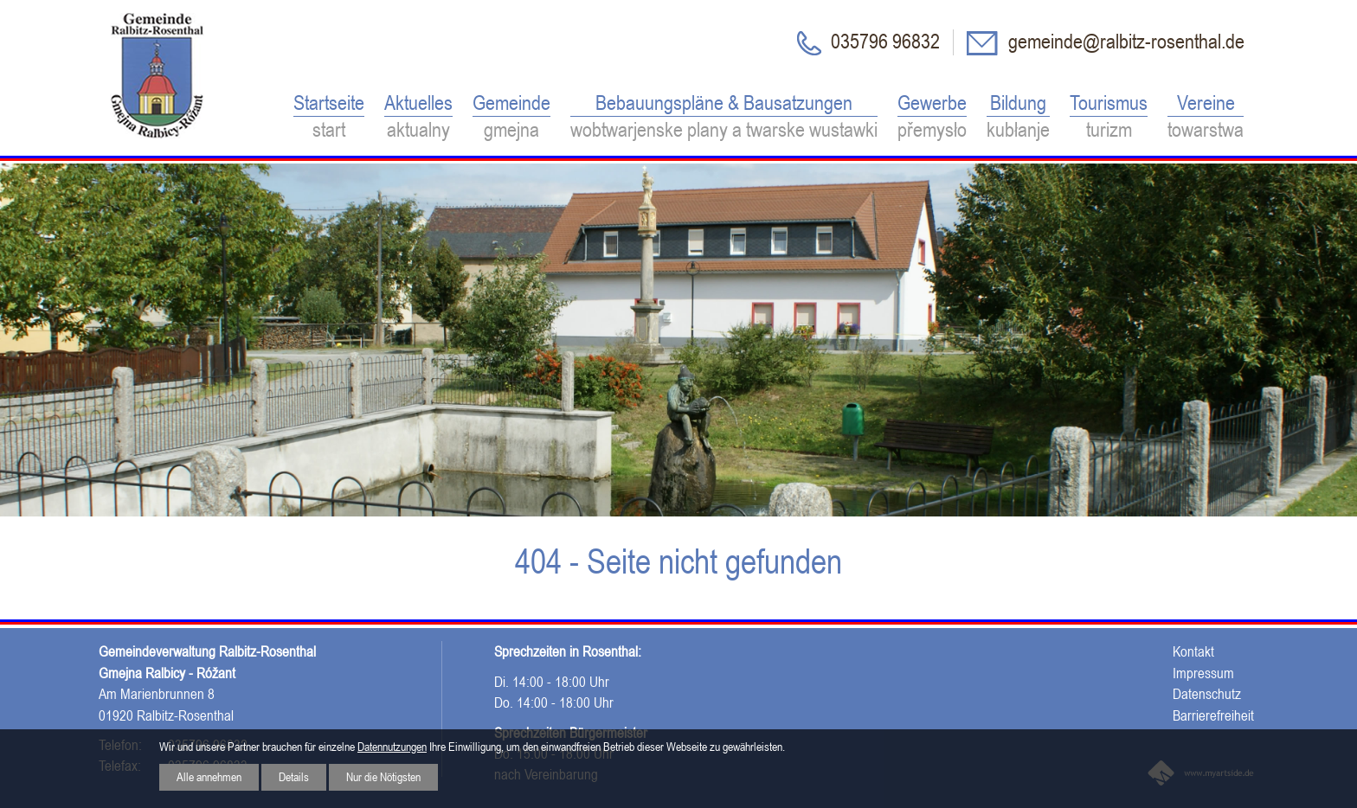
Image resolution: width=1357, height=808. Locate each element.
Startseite (328, 117)
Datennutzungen (392, 746)
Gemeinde (511, 117)
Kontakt (1193, 651)
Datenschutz (1207, 693)
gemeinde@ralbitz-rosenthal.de (1124, 41)
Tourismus (1109, 117)
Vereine (1205, 117)
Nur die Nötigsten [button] (383, 777)
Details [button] (294, 777)
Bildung (1018, 117)
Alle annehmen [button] (209, 777)
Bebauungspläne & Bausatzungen (724, 117)
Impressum (1203, 673)
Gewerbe (932, 117)
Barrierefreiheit (1213, 715)
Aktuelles (418, 117)
